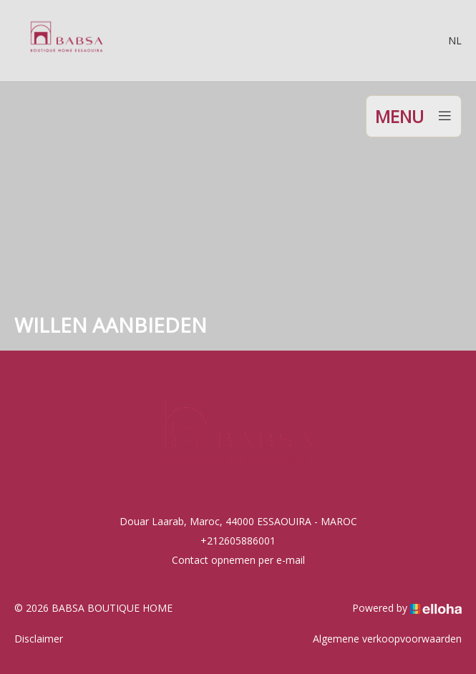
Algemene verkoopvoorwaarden (387, 638)
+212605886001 (238, 540)
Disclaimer (38, 638)
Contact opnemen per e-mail (238, 560)
